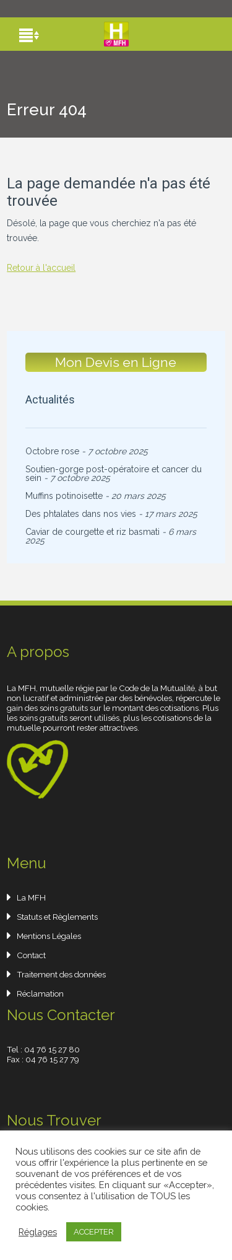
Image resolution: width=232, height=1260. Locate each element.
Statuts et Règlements (57, 917)
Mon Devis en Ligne (116, 362)
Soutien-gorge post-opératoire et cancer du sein (113, 473)
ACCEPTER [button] (94, 1231)
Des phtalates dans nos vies (80, 514)
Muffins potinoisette (64, 496)
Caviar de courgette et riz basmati (92, 532)
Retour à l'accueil (41, 268)
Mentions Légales (49, 936)
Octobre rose (52, 451)
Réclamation (40, 993)
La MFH (31, 897)
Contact (31, 955)
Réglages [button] (38, 1232)
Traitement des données (61, 974)
